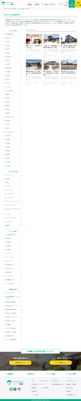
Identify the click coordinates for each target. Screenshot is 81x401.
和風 (7, 182)
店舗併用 (8, 242)
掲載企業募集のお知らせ (58, 384)
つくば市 (8, 87)
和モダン (8, 186)
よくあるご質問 (56, 4)
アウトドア (9, 222)
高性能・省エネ (10, 265)
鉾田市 (7, 128)
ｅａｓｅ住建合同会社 (11, 340)
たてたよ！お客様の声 (11, 8)
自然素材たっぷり (10, 280)
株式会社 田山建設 (11, 313)
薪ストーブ (9, 261)
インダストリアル (10, 194)
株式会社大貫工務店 (11, 302)
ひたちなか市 (9, 90)
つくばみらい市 (10, 132)
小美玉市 (8, 135)
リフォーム (9, 253)
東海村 (7, 150)
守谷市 (7, 102)
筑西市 (7, 105)
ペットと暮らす (10, 284)
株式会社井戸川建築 (11, 309)
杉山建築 (8, 324)
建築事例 (10, 374)
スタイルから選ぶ (21, 8)
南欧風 (7, 225)
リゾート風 (9, 190)
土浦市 (7, 45)
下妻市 (7, 60)
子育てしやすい (10, 268)
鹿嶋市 (7, 94)
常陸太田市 (9, 68)
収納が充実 (9, 272)
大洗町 (7, 143)
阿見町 (7, 158)
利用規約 (69, 391)
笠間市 (7, 75)
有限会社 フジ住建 (11, 332)
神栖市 (7, 120)
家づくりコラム (44, 381)
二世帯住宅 (9, 246)
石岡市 (7, 53)
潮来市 (7, 98)
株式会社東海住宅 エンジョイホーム (13, 297)
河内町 (7, 162)
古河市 (7, 49)
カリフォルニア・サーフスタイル (13, 209)
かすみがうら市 (10, 117)
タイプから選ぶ (13, 231)
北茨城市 (8, 72)
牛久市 (7, 83)
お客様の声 (30, 374)
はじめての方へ (55, 381)
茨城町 (7, 139)
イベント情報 (50, 374)
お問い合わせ (70, 387)
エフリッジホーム (10, 293)
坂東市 (7, 109)
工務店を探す (35, 384)
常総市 (7, 64)
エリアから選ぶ (13, 31)
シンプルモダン (10, 197)
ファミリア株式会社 (11, 328)
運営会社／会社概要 (71, 384)
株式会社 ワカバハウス (12, 317)
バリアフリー (9, 276)
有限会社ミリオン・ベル (12, 306)
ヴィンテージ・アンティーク (13, 201)
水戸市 (7, 38)
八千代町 (8, 166)
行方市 (7, 124)
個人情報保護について (72, 394)
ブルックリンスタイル (11, 218)
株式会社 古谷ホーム (11, 321)
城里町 (7, 147)
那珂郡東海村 (9, 34)
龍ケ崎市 (8, 56)
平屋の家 (8, 238)
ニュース (43, 384)
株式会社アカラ (10, 336)
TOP (5, 8)
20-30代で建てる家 (10, 235)
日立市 (7, 41)
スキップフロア (10, 257)
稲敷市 (7, 113)
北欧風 (7, 179)
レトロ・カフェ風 (10, 205)
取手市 (7, 79)
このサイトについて (71, 381)
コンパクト (9, 214)
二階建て (8, 250)
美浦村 (7, 154)
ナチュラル (9, 175)
